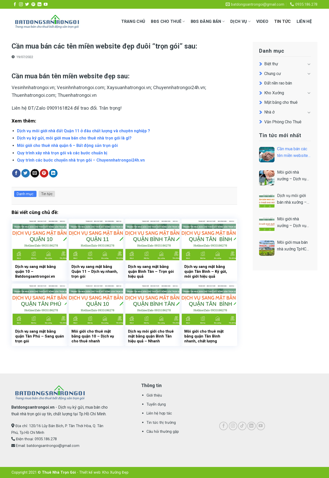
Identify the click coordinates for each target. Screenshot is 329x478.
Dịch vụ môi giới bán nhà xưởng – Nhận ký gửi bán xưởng (292, 199)
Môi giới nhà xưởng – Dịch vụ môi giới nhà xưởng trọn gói (294, 176)
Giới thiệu (154, 395)
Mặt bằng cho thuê (281, 102)
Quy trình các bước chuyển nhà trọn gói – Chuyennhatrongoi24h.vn (81, 160)
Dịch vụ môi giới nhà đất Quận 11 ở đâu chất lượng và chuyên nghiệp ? (83, 130)
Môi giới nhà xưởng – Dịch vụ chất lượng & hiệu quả (292, 223)
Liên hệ (304, 21)
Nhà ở (269, 112)
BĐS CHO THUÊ (168, 21)
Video (262, 21)
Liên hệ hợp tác (159, 413)
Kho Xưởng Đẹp (115, 472)
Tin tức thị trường (161, 422)
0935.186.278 (46, 439)
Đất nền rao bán (278, 83)
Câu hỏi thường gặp (163, 431)
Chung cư (272, 73)
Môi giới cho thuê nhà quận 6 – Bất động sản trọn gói (67, 145)
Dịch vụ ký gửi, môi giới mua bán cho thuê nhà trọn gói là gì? (74, 138)
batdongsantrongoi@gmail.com (53, 446)
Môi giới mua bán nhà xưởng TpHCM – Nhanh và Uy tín (293, 246)
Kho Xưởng (274, 92)
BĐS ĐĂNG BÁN (208, 21)
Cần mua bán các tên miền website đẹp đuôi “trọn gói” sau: (293, 152)
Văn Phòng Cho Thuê (282, 121)
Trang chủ (133, 21)
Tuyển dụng (156, 404)
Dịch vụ (240, 21)
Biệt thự (271, 63)
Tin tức (282, 21)
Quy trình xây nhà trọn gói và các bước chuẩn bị (62, 153)
